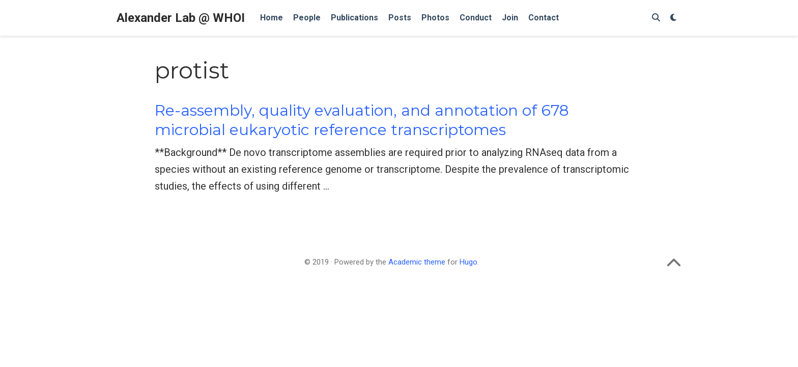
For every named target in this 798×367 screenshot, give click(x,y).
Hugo (468, 262)
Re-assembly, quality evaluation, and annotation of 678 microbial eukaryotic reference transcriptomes (362, 120)
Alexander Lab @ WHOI (181, 18)
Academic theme (416, 262)
